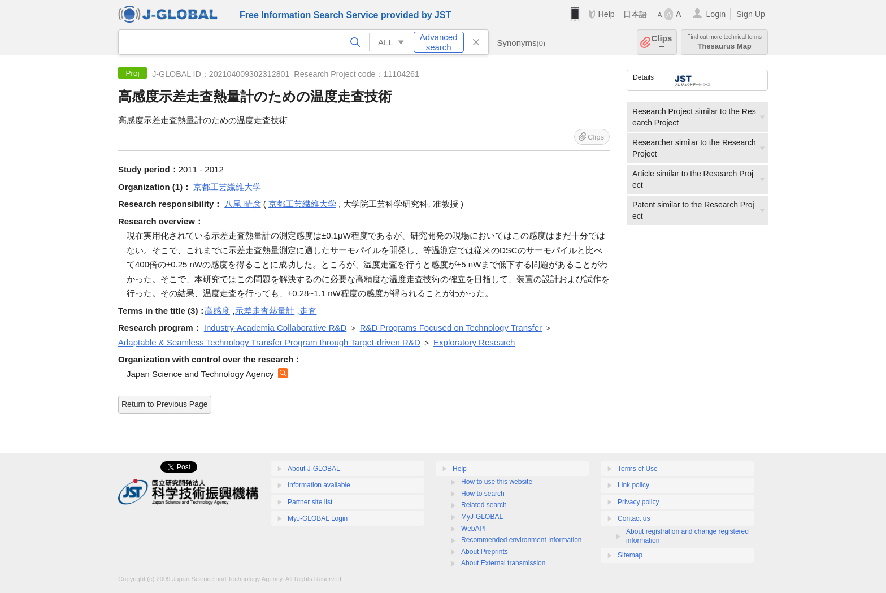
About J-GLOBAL (314, 469)
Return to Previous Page (164, 404)
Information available (319, 485)
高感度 (217, 310)
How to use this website (496, 482)
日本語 (635, 14)
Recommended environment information (521, 540)
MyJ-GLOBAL (482, 517)
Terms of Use (638, 469)
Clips (662, 42)
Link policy (633, 485)
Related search (484, 505)
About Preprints (484, 552)
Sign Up (750, 14)
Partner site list (310, 502)
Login (716, 14)
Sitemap (630, 555)
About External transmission (503, 563)
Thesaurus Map (724, 42)
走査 (307, 310)
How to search (483, 493)
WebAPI (473, 529)
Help (606, 14)
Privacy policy (638, 502)
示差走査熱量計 (264, 310)
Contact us (634, 518)
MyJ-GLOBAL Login (318, 518)
